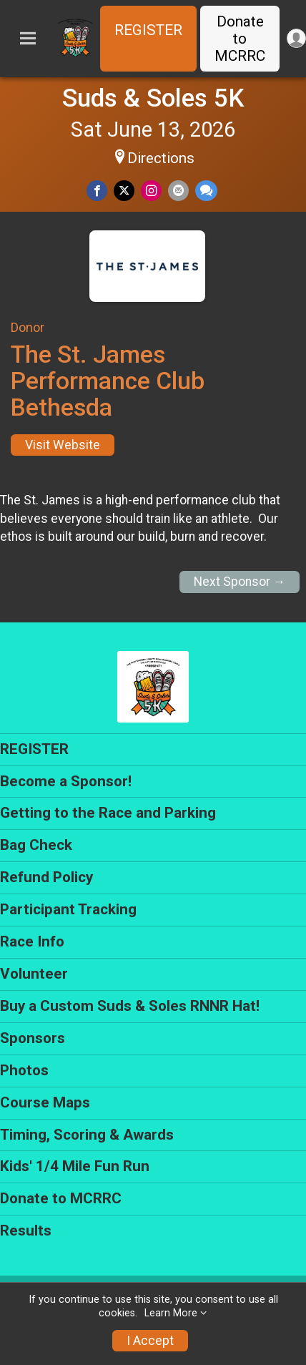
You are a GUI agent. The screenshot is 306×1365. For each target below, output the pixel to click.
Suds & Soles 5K (153, 98)
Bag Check (36, 844)
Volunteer (34, 973)
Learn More (170, 1313)
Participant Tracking (68, 909)
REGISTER (148, 30)
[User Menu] (296, 38)
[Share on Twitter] (124, 190)
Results (25, 1230)
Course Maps (45, 1102)
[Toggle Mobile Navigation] (27, 38)
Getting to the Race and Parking (108, 812)
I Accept (150, 1341)
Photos (24, 1070)
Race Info (32, 941)
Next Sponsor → (240, 581)
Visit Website (62, 445)
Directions (160, 158)
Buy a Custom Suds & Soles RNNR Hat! (130, 1005)
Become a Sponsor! (66, 781)
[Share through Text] (206, 190)
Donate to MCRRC (239, 38)
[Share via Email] (178, 190)
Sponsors (32, 1038)
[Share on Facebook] (97, 190)
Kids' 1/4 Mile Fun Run (74, 1166)
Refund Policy (46, 877)
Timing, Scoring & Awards (87, 1134)
